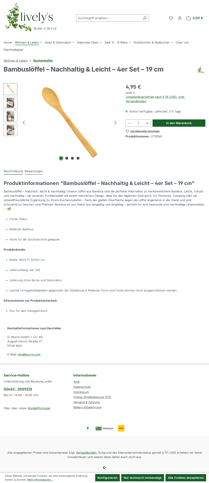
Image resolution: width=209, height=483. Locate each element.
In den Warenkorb (179, 123)
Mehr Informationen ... (40, 479)
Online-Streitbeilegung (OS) (92, 397)
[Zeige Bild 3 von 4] (72, 158)
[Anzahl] (138, 123)
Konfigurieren (107, 478)
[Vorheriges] (23, 122)
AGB (76, 382)
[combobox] (108, 18)
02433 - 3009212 (18, 389)
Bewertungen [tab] (34, 171)
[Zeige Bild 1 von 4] (61, 158)
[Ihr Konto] (179, 18)
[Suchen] (144, 18)
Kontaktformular (39, 408)
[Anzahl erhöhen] (147, 123)
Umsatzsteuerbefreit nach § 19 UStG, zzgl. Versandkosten (155, 99)
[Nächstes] (115, 122)
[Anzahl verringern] (129, 123)
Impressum (81, 392)
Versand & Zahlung (86, 402)
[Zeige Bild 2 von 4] (66, 158)
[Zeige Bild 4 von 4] (78, 158)
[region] (61, 122)
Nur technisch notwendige (143, 478)
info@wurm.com (29, 354)
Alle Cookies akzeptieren (186, 478)
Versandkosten (86, 452)
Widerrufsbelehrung (87, 407)
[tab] (13, 171)
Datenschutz (82, 387)
